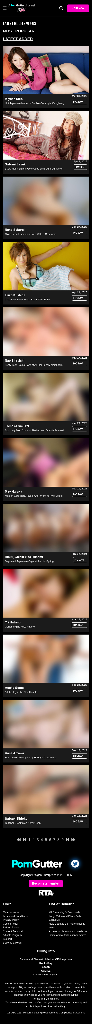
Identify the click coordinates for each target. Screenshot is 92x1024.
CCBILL (46, 970)
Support (7, 938)
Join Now (78, 8)
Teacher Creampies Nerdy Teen (23, 822)
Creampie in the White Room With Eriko (27, 299)
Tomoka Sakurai (17, 426)
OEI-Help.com (63, 959)
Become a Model (12, 942)
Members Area (11, 912)
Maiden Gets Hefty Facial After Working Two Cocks (33, 495)
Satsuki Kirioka (16, 818)
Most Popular (18, 31)
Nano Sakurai (14, 230)
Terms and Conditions (15, 916)
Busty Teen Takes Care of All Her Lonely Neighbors (33, 364)
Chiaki (19, 557)
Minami (37, 557)
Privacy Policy (11, 919)
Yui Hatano (13, 622)
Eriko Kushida (15, 295)
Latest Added (18, 39)
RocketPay (45, 963)
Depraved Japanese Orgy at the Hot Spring (29, 561)
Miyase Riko (14, 99)
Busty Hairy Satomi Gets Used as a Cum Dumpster (34, 168)
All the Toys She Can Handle (21, 692)
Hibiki (9, 557)
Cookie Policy (10, 923)
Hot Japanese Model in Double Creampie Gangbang (34, 103)
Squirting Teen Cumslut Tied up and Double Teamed (34, 430)
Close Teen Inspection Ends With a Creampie (30, 234)
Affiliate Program (12, 935)
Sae (28, 557)
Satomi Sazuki (15, 164)
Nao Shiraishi (14, 360)
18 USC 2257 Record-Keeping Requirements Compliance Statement (46, 1012)
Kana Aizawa (14, 753)
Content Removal (13, 931)
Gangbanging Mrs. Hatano (20, 626)
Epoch (46, 966)
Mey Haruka (13, 491)
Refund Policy (11, 927)
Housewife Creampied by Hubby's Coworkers (30, 757)
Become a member (46, 883)
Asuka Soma (14, 688)
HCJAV (78, 101)
